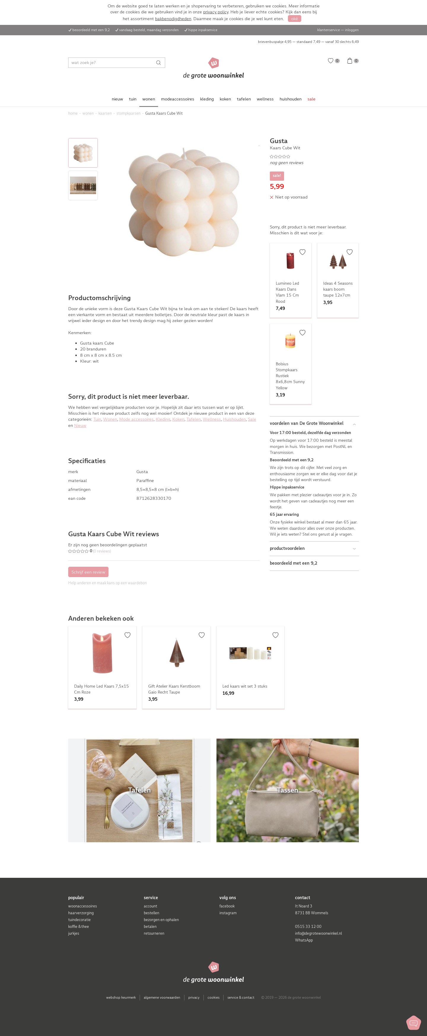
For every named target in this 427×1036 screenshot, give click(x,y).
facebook (227, 906)
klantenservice (328, 30)
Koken (178, 419)
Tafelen (194, 419)
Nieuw (80, 425)
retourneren (154, 933)
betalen (150, 926)
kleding (207, 99)
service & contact (240, 997)
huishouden (291, 99)
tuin (132, 99)
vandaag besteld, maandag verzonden (149, 30)
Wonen (110, 419)
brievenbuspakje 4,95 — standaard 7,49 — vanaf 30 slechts (308, 42)
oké (294, 18)
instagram (228, 913)
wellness (265, 99)
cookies (213, 997)
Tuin (97, 419)
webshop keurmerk (121, 997)
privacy (194, 997)
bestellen (151, 913)
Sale (252, 419)
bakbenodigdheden (173, 18)
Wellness (212, 419)
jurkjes (73, 933)
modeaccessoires (177, 99)
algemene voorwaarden (162, 997)
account (150, 906)
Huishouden (234, 419)
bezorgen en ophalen (161, 919)
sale (311, 99)
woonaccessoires (82, 906)
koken (225, 99)
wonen (148, 99)
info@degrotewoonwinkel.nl (318, 933)
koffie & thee (78, 926)
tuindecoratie (79, 919)
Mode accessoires (136, 419)
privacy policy (215, 12)
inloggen (352, 30)
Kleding (163, 419)
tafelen (244, 99)
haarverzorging (81, 913)
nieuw (117, 99)
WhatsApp (304, 940)
